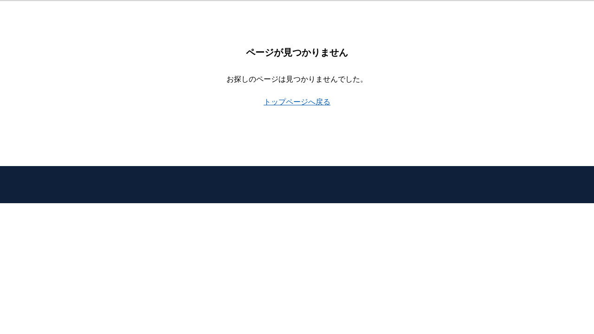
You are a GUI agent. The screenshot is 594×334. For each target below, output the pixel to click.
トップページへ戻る (297, 102)
